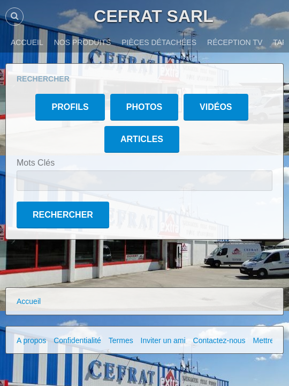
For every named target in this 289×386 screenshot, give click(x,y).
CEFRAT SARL (153, 16)
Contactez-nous (219, 340)
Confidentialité (77, 340)
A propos (31, 340)
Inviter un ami (163, 340)
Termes (121, 340)
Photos (144, 107)
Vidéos (216, 107)
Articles (141, 139)
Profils (69, 107)
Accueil (29, 301)
